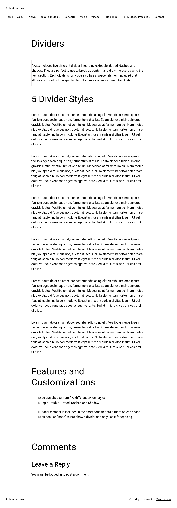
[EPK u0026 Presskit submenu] (149, 17)
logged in (55, 474)
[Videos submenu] (101, 17)
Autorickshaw (15, 8)
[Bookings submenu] (119, 17)
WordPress (163, 499)
